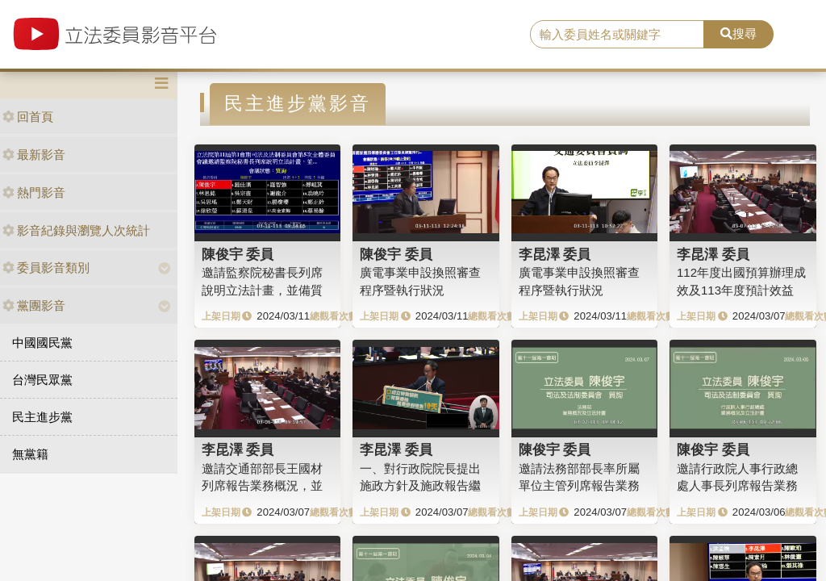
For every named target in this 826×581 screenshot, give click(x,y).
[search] (617, 34)
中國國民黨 (42, 342)
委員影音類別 (46, 267)
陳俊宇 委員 (238, 254)
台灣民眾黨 (42, 380)
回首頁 (27, 116)
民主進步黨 (42, 417)
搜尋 (738, 33)
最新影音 (33, 154)
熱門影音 (33, 192)
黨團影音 (33, 305)
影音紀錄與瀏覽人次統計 (76, 230)
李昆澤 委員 (555, 254)
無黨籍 (30, 454)
